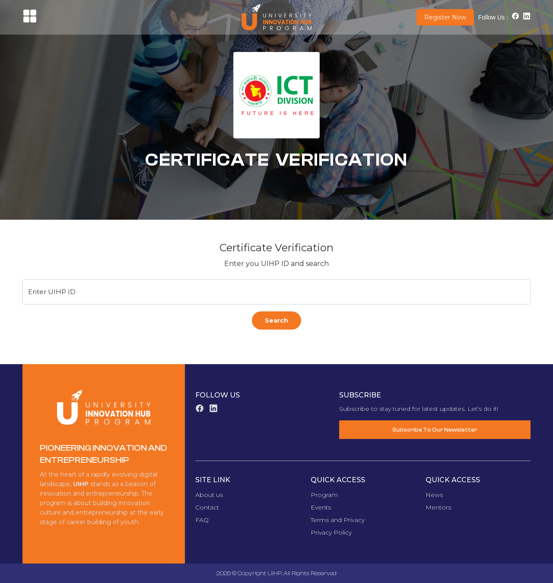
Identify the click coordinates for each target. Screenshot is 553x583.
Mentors (438, 507)
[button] (29, 21)
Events (321, 507)
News (434, 495)
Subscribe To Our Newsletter (434, 429)
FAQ (202, 520)
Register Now (445, 17)
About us (209, 495)
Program (324, 495)
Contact (207, 507)
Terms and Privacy (338, 520)
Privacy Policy (331, 532)
